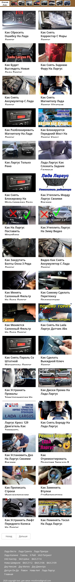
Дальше (23, 536)
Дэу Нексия (10, 566)
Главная (8, 574)
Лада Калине (11, 555)
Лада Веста (10, 551)
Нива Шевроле (12, 563)
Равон (24, 570)
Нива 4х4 (35, 570)
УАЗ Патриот (45, 555)
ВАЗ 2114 (37, 559)
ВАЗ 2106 (40, 563)
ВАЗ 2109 (51, 563)
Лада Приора (41, 551)
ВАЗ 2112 (28, 563)
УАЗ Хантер (10, 559)
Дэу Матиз (24, 566)
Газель (24, 555)
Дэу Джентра (39, 566)
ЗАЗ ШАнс (24, 559)
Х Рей (33, 555)
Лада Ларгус (48, 570)
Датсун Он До (11, 570)
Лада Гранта (25, 551)
